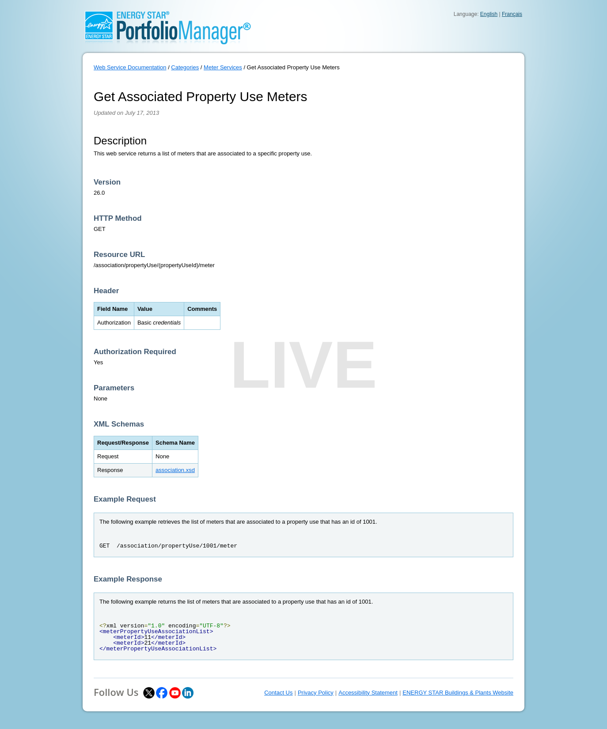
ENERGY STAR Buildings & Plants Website (457, 692)
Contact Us (278, 692)
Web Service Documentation (130, 67)
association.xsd (175, 470)
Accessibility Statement (368, 692)
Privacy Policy (316, 692)
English (488, 14)
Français (512, 14)
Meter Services (223, 67)
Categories (185, 67)
